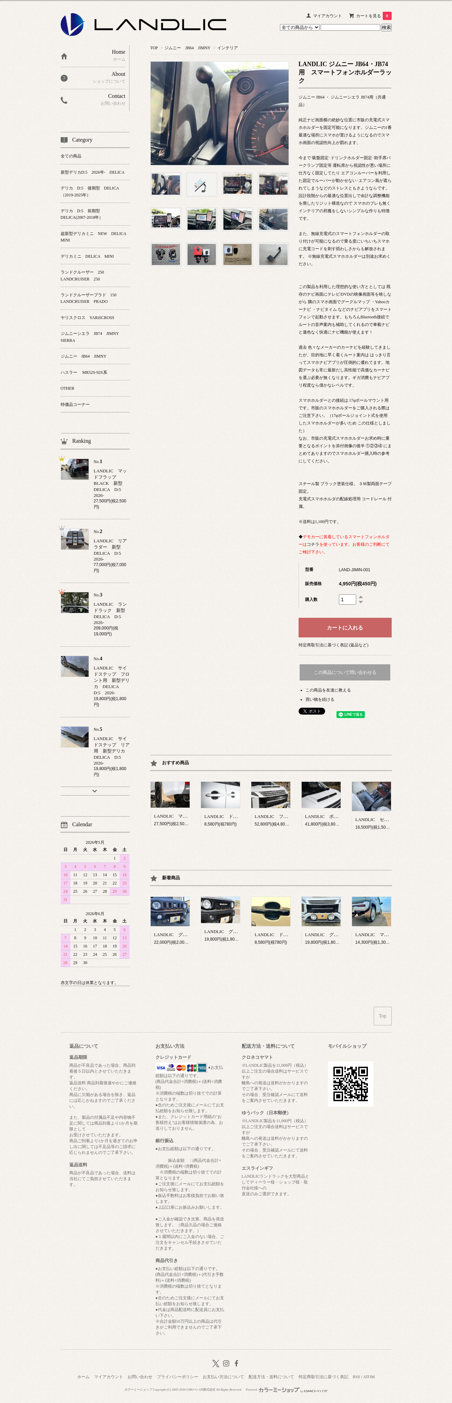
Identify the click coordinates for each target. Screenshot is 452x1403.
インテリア (227, 47)
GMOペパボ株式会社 (200, 1389)
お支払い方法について (223, 1376)
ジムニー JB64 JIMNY (187, 47)
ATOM (369, 1376)
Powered (287, 1389)
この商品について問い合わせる (345, 672)
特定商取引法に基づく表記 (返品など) (334, 645)
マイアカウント (327, 15)
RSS (356, 1376)
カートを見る (374, 15)
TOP (154, 47)
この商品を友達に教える (328, 690)
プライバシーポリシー (177, 1376)
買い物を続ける (319, 699)
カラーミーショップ (138, 1389)
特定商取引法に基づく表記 (323, 1376)
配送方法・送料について (271, 1376)
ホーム (83, 1376)
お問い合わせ (140, 1376)
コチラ (313, 544)
